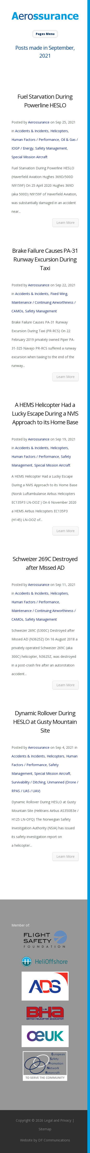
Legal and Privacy (57, 1120)
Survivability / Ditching (28, 782)
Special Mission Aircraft (30, 157)
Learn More (65, 222)
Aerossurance (38, 122)
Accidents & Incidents (31, 131)
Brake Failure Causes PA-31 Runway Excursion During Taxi (45, 259)
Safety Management (51, 148)
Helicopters (59, 131)
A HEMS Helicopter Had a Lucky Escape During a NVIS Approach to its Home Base (45, 413)
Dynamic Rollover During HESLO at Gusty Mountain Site (45, 721)
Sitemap (45, 1129)
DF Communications (54, 1140)
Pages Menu (45, 34)
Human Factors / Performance (35, 139)
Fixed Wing (58, 293)
